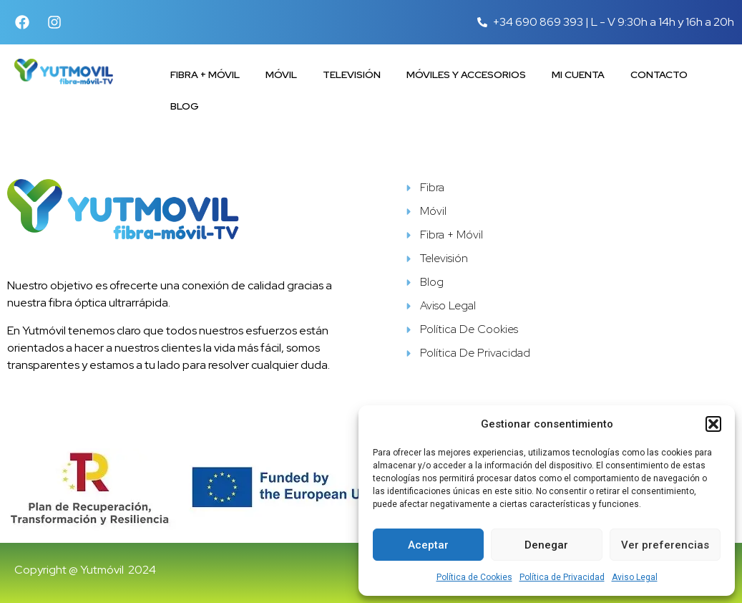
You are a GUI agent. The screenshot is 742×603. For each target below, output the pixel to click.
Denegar (546, 545)
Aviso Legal (635, 577)
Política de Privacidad (562, 577)
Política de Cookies (474, 577)
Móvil (281, 74)
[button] (713, 424)
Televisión (352, 74)
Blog (184, 106)
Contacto (659, 74)
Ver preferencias (665, 545)
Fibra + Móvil (205, 74)
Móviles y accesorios (466, 74)
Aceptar (428, 545)
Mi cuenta (578, 74)
